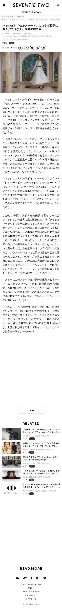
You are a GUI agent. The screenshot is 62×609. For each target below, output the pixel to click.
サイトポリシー (31, 595)
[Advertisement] (31, 372)
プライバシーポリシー (31, 592)
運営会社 (31, 588)
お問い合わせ (31, 599)
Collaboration (16, 34)
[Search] (58, 5)
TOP (31, 410)
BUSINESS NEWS (31, 12)
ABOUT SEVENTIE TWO (31, 584)
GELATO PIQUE (38, 36)
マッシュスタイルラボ (11, 36)
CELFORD (26, 36)
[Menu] (4, 5)
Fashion (6, 34)
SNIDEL (49, 36)
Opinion (27, 34)
